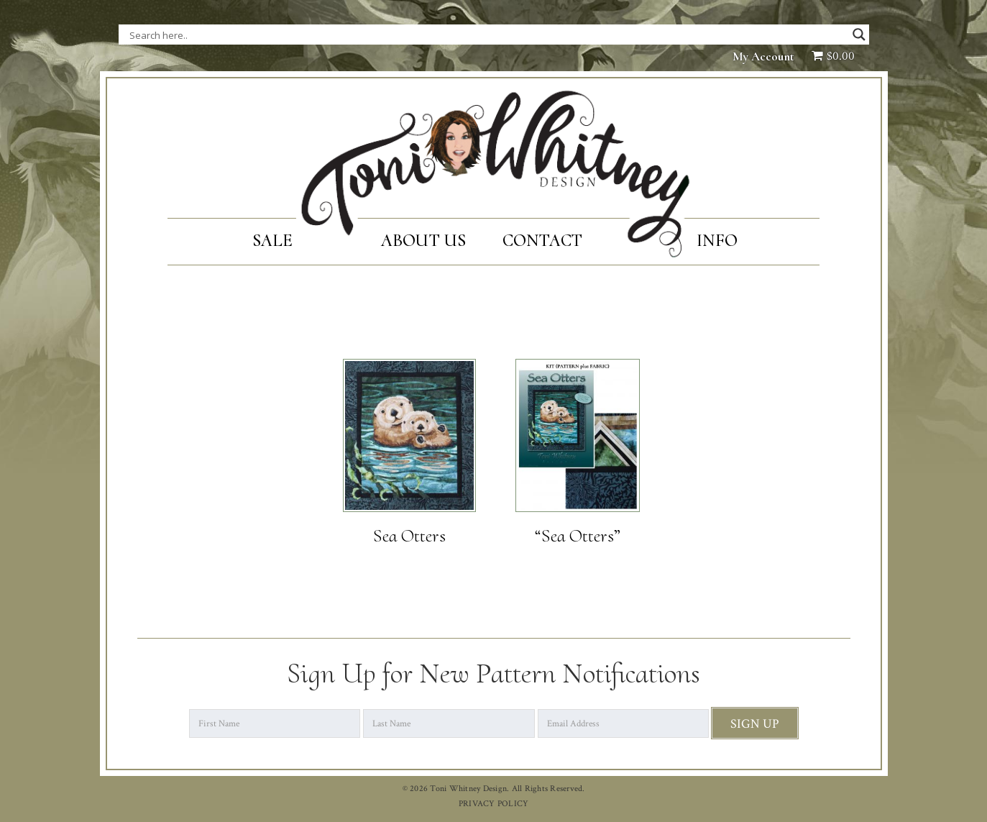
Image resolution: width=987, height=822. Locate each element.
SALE (272, 240)
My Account (763, 56)
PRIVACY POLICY (494, 803)
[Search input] (273, 34)
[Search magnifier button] (859, 34)
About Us (424, 240)
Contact (542, 240)
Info (717, 240)
